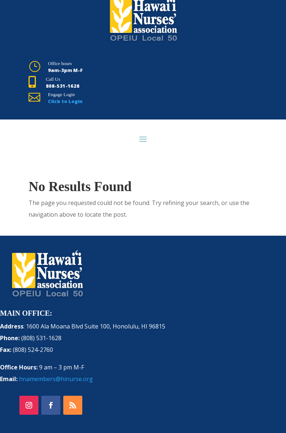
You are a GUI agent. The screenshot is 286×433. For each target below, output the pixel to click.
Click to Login (65, 101)
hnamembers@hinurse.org (56, 379)
